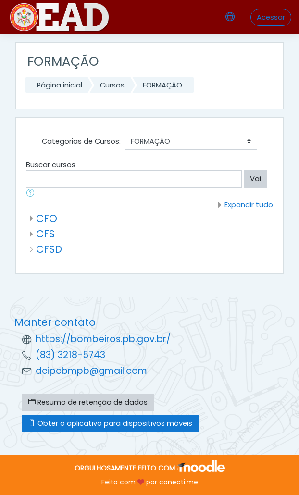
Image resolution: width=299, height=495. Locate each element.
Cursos (112, 85)
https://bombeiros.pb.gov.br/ (103, 339)
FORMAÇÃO (162, 85)
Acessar (271, 17)
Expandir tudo (248, 205)
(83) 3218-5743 (70, 354)
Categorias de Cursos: (81, 141)
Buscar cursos (50, 165)
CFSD (49, 249)
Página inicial (59, 85)
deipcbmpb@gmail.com (91, 370)
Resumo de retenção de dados (88, 402)
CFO (46, 218)
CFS (45, 234)
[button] (32, 193)
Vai (255, 179)
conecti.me (178, 482)
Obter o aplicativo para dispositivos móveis (110, 423)
